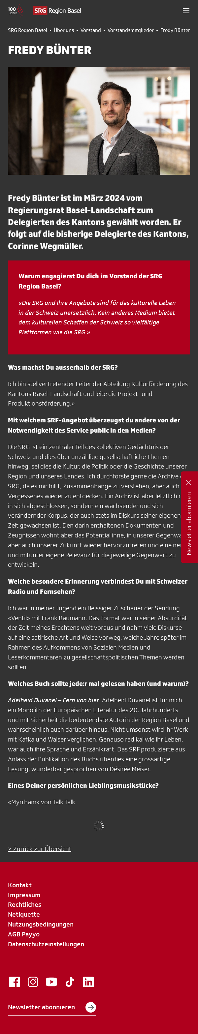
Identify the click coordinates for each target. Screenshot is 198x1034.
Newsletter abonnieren (52, 1007)
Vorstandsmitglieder (131, 30)
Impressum (24, 894)
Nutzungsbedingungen (41, 924)
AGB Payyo (24, 934)
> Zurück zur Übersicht (39, 848)
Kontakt (20, 885)
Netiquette (24, 914)
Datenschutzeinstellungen (46, 944)
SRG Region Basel (27, 30)
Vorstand (91, 30)
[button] (186, 11)
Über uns (64, 30)
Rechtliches (24, 904)
